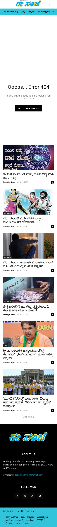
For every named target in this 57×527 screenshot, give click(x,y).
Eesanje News (9, 182)
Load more (28, 417)
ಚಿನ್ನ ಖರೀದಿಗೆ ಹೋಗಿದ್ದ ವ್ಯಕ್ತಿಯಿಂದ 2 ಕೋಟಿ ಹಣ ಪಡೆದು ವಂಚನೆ (26, 308)
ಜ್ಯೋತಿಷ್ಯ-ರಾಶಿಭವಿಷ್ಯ (10, 169)
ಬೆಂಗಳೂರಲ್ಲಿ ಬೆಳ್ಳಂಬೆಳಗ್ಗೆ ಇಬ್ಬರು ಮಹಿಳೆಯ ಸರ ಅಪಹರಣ (23, 220)
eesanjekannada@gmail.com (29, 474)
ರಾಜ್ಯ (5, 345)
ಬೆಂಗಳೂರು (7, 213)
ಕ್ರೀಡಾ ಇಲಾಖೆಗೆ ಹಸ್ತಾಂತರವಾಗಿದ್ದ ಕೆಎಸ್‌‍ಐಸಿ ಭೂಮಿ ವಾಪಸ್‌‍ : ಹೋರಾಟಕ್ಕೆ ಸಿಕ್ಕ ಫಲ (28, 354)
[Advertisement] (28, 44)
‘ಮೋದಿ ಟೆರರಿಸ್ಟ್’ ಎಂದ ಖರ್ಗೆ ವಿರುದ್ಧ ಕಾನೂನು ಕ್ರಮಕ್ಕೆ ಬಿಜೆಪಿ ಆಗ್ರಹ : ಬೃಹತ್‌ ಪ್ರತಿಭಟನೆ (27, 402)
